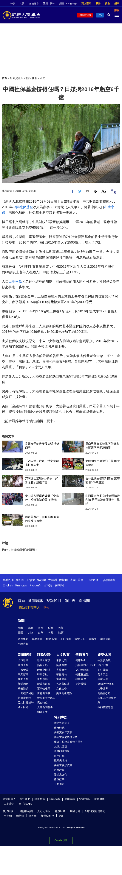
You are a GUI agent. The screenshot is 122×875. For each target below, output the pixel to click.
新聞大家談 (43, 660)
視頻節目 (53, 601)
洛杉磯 (41, 580)
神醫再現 (80, 679)
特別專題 (60, 717)
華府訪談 (23, 688)
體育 (61, 632)
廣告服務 (99, 799)
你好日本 (103, 665)
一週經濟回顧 (26, 693)
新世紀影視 (47, 815)
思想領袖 (42, 679)
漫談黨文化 (60, 774)
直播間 (84, 601)
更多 (61, 815)
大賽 (22, 3)
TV (100, 15)
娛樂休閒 (104, 655)
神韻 (12, 3)
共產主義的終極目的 (66, 737)
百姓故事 (59, 769)
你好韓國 (103, 669)
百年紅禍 (59, 755)
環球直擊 (23, 665)
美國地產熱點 (64, 693)
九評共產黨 (60, 746)
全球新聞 (23, 660)
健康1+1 (80, 660)
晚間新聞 (23, 674)
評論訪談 (44, 655)
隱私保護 (55, 799)
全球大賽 (23, 643)
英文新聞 (86, 3)
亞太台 (93, 580)
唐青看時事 (43, 693)
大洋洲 (52, 580)
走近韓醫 (80, 683)
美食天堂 (103, 674)
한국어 (59, 585)
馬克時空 (42, 702)
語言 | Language (68, 3)
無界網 (32, 815)
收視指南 (40, 799)
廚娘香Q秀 (104, 693)
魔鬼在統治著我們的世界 (68, 741)
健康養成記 (82, 674)
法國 (73, 580)
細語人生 (42, 712)
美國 (20, 632)
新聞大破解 (43, 683)
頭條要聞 (23, 639)
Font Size (103, 190)
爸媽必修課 (62, 683)
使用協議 (69, 799)
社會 (34, 78)
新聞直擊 (23, 679)
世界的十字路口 (46, 697)
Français (21, 585)
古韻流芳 (61, 669)
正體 (45, 3)
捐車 (116, 3)
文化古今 (61, 688)
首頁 (4, 78)
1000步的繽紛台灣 (107, 700)
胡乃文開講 (82, 669)
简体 (52, 3)
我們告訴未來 (62, 723)
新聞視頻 (24, 655)
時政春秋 (42, 674)
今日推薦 (65, 639)
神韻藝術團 (26, 811)
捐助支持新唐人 (29, 607)
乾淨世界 (60, 811)
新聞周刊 (23, 683)
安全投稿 (84, 799)
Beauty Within (106, 683)
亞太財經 (23, 707)
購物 (47, 607)
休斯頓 (63, 580)
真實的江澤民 (62, 751)
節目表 (69, 601)
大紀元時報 (43, 811)
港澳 (40, 627)
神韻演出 (105, 639)
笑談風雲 (61, 665)
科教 (50, 632)
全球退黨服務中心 (94, 811)
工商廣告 (59, 784)
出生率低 (15, 281)
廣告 (98, 3)
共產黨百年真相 (63, 732)
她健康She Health (85, 665)
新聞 (21, 621)
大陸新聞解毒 (45, 707)
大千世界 (103, 688)
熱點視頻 (37, 639)
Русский (35, 585)
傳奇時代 (59, 727)
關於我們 (25, 799)
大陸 (26, 78)
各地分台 (34, 3)
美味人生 (103, 679)
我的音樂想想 (105, 707)
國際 (20, 627)
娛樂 (61, 627)
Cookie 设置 (61, 840)
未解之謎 (61, 660)
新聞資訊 (15, 78)
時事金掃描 (43, 669)
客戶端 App (25, 803)
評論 (30, 627)
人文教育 (63, 655)
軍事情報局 (43, 688)
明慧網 (8, 815)
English (8, 585)
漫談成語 (61, 679)
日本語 (47, 585)
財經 (50, 627)
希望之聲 (75, 811)
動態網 (20, 815)
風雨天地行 (60, 760)
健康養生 (82, 655)
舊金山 (82, 580)
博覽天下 (80, 639)
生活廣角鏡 (104, 660)
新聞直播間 (85, 15)
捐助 (107, 3)
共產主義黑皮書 (63, 765)
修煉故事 (59, 779)
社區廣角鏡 (24, 697)
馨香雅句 (61, 674)
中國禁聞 (23, 669)
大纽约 (20, 580)
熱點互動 (42, 665)
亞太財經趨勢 (26, 702)
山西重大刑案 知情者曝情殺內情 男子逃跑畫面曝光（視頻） (102, 499)
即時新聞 (51, 639)
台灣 (40, 632)
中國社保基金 (23, 207)
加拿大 (30, 580)
